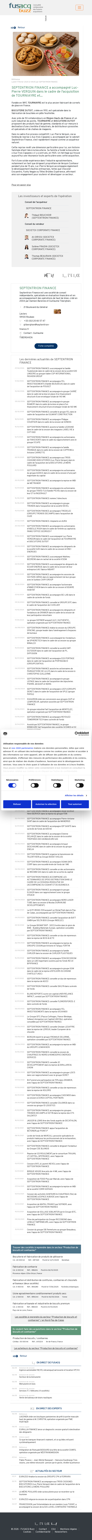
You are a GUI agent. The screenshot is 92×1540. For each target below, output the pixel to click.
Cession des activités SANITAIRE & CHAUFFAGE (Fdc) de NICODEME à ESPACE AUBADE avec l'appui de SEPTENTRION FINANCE (52, 1197)
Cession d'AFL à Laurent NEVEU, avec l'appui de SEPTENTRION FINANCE (48, 1165)
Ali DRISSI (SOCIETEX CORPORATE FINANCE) (43, 238)
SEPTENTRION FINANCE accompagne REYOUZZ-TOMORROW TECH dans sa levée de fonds (49, 718)
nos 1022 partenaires (22, 748)
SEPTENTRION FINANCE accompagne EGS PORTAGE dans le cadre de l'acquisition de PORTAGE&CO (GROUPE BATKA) (50, 661)
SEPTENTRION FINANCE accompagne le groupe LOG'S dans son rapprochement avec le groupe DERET (51, 1074)
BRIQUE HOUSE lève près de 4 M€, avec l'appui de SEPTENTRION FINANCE (49, 1172)
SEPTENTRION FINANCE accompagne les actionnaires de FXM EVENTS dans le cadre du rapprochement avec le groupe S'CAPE (52, 440)
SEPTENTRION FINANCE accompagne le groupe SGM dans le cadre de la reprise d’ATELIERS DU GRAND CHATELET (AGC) (50, 971)
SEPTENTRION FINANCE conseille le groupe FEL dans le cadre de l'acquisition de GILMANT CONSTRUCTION (51, 413)
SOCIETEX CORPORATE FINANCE (43, 230)
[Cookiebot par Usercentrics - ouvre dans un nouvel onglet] (77, 734)
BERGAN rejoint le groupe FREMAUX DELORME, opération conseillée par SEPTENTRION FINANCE (49, 1038)
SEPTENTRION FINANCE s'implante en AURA (47, 521)
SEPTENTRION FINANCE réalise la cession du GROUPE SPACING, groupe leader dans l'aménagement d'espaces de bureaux (51, 631)
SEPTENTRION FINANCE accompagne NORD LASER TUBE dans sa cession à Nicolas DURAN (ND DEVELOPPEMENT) (50, 903)
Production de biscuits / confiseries (30, 1338)
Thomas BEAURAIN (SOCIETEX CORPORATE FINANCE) (47, 257)
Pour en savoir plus (21, 185)
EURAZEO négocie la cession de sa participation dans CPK (44, 1499)
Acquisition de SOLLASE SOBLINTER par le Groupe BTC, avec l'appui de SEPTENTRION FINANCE (51, 1213)
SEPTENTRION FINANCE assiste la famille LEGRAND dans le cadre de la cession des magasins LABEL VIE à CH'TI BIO (50, 430)
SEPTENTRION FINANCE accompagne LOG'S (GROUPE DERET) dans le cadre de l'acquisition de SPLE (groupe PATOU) (51, 692)
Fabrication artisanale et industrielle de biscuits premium (41, 1303)
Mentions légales (68, 1529)
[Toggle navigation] (79, 7)
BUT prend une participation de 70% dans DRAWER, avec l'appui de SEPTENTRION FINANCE (50, 1081)
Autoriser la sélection (46, 804)
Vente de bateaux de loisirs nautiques (35, 1398)
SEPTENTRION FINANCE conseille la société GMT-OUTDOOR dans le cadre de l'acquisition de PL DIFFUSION (49, 651)
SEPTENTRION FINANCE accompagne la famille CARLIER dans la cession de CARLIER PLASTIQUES (50, 952)
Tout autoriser (75, 804)
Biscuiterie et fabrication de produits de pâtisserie (38, 1257)
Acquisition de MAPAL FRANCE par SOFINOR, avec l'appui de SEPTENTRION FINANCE (49, 1205)
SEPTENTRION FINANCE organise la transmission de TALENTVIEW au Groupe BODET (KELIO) (50, 855)
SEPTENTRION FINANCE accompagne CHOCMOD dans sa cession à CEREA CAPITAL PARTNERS (51, 1096)
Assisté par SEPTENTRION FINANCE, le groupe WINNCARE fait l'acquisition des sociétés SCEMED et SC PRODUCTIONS (51, 727)
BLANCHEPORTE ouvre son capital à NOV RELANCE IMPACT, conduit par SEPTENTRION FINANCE (50, 995)
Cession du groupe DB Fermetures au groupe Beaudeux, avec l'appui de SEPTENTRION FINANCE (51, 1231)
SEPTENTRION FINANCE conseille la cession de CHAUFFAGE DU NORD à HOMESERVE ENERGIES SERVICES (49, 1055)
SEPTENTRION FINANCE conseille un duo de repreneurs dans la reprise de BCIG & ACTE (51, 937)
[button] (18, 27)
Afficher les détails (74, 795)
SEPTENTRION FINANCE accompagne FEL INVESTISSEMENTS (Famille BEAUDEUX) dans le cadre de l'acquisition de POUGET (51, 384)
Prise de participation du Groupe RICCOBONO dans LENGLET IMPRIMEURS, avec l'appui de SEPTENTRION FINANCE (51, 1222)
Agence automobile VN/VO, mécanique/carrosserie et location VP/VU (49, 1370)
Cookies (27, 1532)
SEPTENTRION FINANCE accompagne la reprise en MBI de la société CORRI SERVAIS (51, 1188)
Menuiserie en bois (27, 1384)
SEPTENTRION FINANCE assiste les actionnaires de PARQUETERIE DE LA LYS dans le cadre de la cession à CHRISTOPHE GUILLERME (51, 671)
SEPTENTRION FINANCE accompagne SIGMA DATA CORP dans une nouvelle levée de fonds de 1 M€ (49, 863)
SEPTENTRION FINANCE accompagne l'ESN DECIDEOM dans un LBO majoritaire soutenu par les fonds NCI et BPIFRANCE (51, 961)
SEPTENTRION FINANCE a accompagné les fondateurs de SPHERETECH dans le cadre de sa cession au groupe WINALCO (51, 641)
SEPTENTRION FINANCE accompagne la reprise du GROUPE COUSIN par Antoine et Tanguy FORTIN (49, 944)
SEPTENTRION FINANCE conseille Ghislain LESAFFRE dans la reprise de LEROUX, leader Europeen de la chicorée (51, 1030)
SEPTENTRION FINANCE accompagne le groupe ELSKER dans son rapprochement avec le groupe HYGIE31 (48, 893)
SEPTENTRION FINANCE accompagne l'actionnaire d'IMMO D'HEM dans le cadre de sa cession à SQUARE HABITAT (50, 587)
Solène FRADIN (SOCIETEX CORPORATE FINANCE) (45, 248)
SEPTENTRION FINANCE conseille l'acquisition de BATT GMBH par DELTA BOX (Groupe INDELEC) (51, 919)
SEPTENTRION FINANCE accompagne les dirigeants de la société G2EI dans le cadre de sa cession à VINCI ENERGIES (51, 549)
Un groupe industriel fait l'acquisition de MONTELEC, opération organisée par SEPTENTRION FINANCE (50, 710)
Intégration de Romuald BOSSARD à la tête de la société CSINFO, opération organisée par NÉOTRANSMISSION (47, 1451)
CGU (53, 1529)
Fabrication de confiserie (25, 1267)
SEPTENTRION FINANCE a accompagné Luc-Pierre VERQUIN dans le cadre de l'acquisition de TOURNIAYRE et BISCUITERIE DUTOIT (51, 539)
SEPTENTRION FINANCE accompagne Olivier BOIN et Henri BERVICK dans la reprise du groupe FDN (50, 812)
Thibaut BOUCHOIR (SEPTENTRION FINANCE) (45, 216)
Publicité (46, 18)
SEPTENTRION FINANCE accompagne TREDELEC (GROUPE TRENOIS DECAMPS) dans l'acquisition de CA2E (50, 514)
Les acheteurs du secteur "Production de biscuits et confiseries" (46, 1348)
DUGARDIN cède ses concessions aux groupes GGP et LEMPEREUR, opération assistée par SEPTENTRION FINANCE (51, 702)
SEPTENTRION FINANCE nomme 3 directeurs (47, 498)
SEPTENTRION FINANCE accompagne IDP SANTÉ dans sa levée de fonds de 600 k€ (51, 827)
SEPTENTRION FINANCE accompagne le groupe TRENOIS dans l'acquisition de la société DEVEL (48, 504)
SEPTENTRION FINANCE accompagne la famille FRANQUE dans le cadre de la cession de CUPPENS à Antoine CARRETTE (50, 450)
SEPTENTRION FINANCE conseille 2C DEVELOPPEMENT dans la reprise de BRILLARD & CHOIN (49, 1065)
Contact (43, 1529)
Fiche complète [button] (46, 346)
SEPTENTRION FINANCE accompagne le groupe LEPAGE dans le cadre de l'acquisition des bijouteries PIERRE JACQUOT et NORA (50, 682)
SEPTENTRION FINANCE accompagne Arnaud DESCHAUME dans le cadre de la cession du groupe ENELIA (49, 847)
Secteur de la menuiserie (30, 1377)
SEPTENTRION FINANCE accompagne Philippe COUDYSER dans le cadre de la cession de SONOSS (49, 421)
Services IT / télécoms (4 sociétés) (34, 1391)
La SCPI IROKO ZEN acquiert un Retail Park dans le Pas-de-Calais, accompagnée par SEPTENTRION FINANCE (51, 911)
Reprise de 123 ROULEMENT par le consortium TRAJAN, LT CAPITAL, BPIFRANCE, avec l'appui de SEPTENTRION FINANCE (51, 1156)
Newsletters (61, 1532)
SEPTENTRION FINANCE (38, 208)
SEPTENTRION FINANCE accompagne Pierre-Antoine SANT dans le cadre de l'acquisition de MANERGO (50, 820)
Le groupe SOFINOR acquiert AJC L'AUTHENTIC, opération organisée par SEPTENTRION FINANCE (49, 621)
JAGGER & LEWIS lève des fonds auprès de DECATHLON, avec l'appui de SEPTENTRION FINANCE (52, 1122)
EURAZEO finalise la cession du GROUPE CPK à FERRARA (45, 1477)
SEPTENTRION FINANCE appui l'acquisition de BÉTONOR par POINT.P (47, 1129)
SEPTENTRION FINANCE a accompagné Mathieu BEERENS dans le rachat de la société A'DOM (48, 558)
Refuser (17, 804)
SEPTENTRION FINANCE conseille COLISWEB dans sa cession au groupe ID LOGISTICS (50, 1104)
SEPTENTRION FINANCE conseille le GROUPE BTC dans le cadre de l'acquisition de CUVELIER (52, 604)
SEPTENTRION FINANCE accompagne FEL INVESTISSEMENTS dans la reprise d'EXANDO (47, 1010)
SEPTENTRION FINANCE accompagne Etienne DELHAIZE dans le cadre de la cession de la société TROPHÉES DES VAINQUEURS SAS (49, 837)
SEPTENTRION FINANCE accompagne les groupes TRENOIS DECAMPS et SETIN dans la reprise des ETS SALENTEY (50, 1113)
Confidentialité (43, 1532)
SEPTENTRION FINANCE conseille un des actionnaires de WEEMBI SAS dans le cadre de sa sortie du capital (51, 871)
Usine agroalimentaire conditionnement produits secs (39, 1293)
